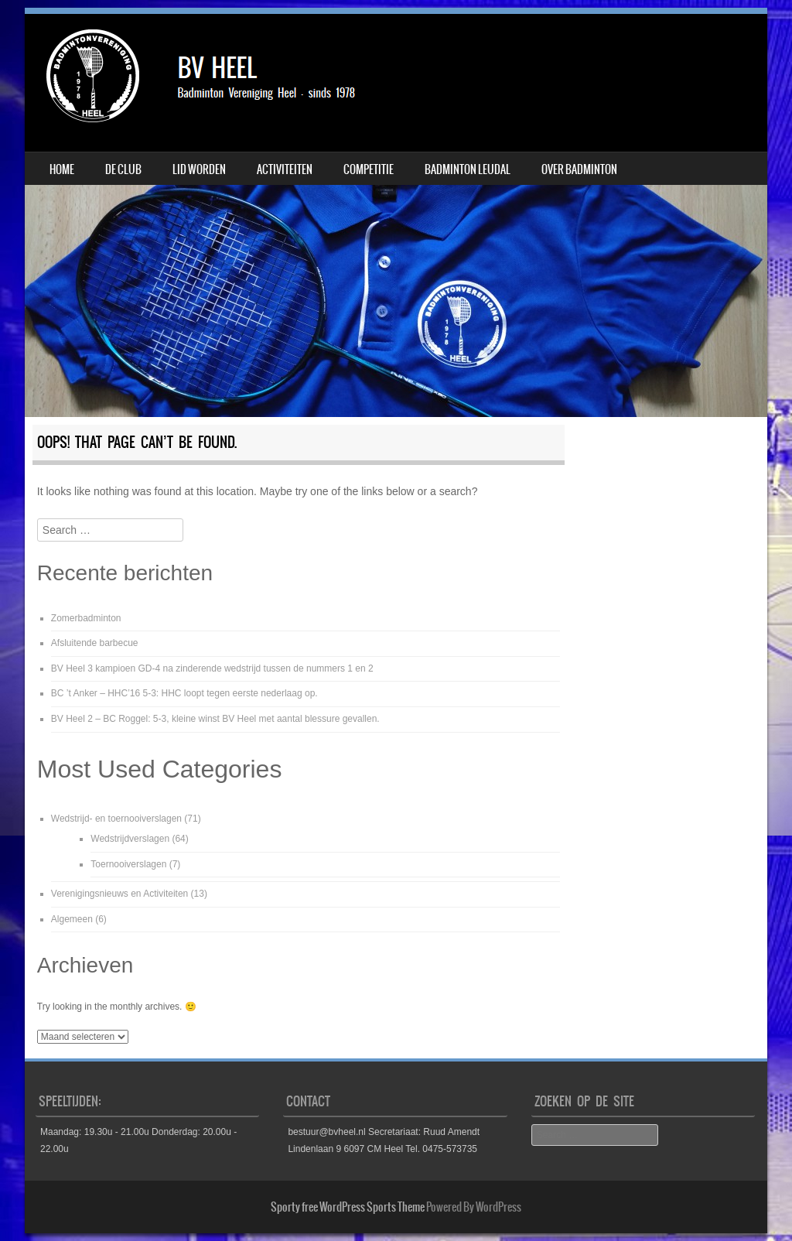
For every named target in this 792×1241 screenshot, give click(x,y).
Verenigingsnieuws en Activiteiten (119, 893)
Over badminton (579, 169)
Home (62, 169)
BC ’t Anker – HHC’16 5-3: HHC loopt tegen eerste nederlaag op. (184, 693)
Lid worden (199, 169)
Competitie (368, 169)
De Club (123, 169)
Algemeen (72, 919)
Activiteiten (284, 169)
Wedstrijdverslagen (129, 838)
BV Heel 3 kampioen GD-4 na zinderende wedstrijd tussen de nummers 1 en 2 (212, 668)
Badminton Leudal (467, 169)
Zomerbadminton (86, 618)
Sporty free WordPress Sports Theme (348, 1206)
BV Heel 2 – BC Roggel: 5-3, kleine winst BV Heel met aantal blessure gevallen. (215, 718)
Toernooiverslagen (128, 864)
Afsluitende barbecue (94, 643)
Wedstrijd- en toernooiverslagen (116, 818)
